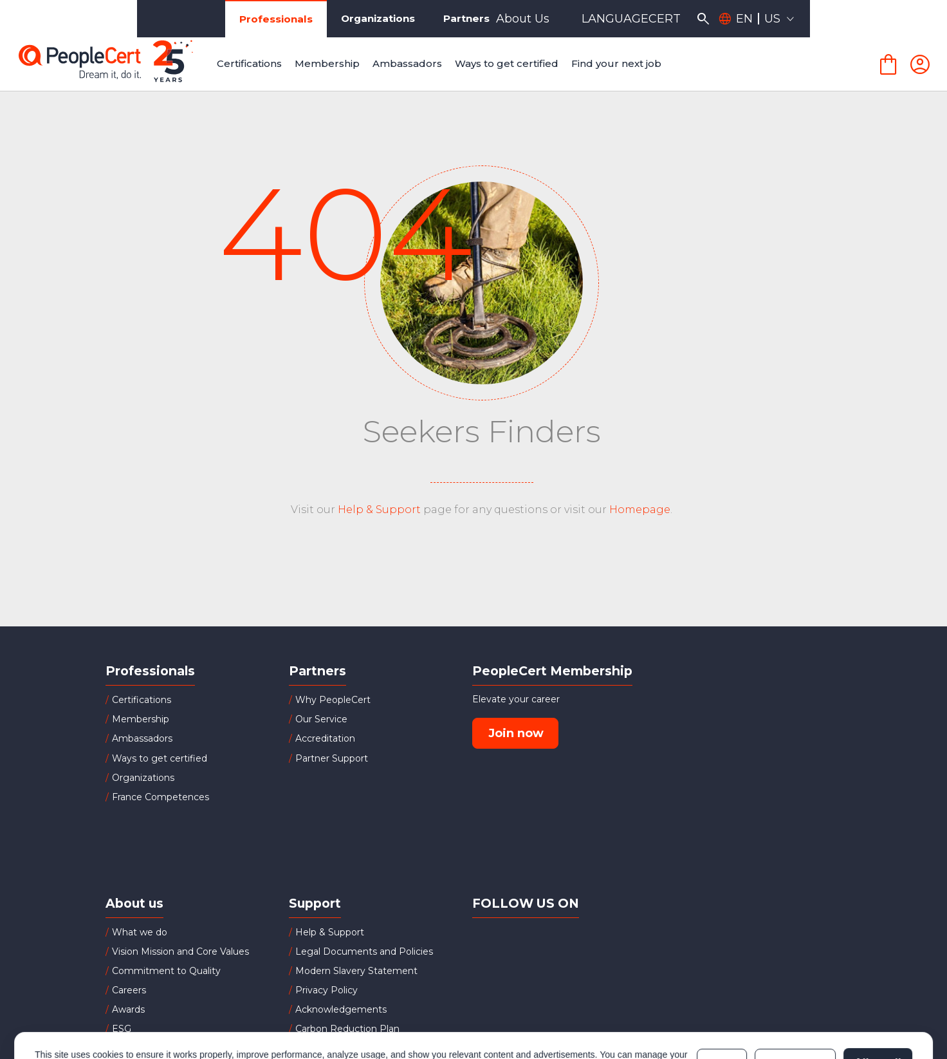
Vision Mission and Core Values (180, 951)
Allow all (877, 1009)
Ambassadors (142, 738)
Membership (140, 719)
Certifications (141, 700)
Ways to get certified (159, 758)
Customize (795, 1009)
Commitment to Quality (166, 971)
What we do (139, 932)
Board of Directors (153, 1048)
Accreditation (325, 738)
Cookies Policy (196, 1016)
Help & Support (379, 509)
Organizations (280, 18)
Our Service (321, 719)
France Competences (160, 797)
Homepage (639, 509)
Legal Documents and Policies (364, 951)
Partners (374, 18)
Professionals (171, 19)
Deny (722, 1009)
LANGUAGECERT (768, 19)
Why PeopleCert (333, 700)
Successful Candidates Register (366, 1048)
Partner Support (331, 758)
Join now (516, 733)
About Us (659, 19)
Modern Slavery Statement (356, 971)
